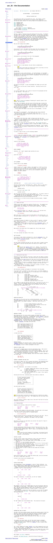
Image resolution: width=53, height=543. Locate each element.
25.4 (15, 25)
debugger (7, 164)
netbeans (7, 165)
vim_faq (7, 206)
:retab (21, 522)
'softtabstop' (23, 239)
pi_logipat (7, 196)
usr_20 (7, 37)
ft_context (7, 128)
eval (6, 105)
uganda (7, 79)
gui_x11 (7, 151)
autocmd (7, 104)
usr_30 (7, 47)
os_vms (7, 191)
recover (7, 92)
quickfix (7, 126)
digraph (7, 137)
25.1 (15, 22)
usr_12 (7, 34)
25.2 (15, 23)
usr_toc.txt (24, 29)
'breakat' (16, 342)
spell (6, 102)
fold (6, 109)
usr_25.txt (16, 10)
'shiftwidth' (39, 223)
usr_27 (7, 44)
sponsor (7, 16)
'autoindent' (19, 211)
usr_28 (7, 45)
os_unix (7, 190)
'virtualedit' (28, 464)
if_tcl (6, 161)
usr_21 (7, 38)
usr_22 (7, 39)
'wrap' (20, 67)
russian (7, 144)
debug (7, 78)
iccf (6, 15)
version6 (7, 172)
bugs (6, 18)
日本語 (46, 8)
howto (7, 72)
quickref (7, 12)
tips (6, 73)
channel (7, 108)
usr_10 (7, 32)
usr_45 (7, 57)
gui (6, 149)
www (6, 17)
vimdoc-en (10, 2)
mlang (7, 139)
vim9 (6, 118)
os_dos (7, 181)
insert (7, 86)
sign (6, 166)
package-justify (39, 183)
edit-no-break (38, 313)
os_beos (7, 180)
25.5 (15, 26)
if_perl (7, 159)
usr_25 (7, 42)
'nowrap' (41, 316)
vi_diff (7, 169)
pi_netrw (7, 197)
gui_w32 (7, 150)
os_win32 (7, 192)
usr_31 (7, 48)
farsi (6, 142)
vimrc (26, 190)
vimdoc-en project (38, 539)
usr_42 (7, 54)
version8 (7, 174)
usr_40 (7, 52)
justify (26, 183)
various (7, 91)
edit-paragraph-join (43, 359)
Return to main (8, 8)
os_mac (7, 183)
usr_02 (7, 24)
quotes (7, 75)
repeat (7, 89)
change (7, 87)
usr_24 (7, 41)
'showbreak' (16, 343)
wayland (7, 153)
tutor (6, 13)
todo (6, 76)
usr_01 (7, 23)
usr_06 (7, 28)
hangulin (7, 145)
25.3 (15, 24)
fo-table (39, 122)
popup (7, 117)
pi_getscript (7, 194)
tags (6, 71)
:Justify (30, 183)
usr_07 (7, 29)
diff (6, 103)
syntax (7, 123)
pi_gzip (7, 195)
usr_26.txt (24, 27)
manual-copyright (24, 536)
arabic (7, 141)
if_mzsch (7, 158)
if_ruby (7, 163)
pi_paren (7, 198)
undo (7, 88)
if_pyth (7, 160)
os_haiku (7, 182)
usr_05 (7, 27)
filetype (7, 125)
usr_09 (7, 31)
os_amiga (7, 179)
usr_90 (7, 64)
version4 (7, 170)
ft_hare (7, 129)
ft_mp (7, 130)
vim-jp (6, 2)
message (7, 74)
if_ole (7, 162)
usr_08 (7, 30)
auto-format (22, 101)
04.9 (27, 491)
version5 (7, 171)
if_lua (7, 157)
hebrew (7, 143)
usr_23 (7, 40)
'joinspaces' (26, 123)
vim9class (7, 119)
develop (7, 77)
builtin (7, 106)
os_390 (7, 178)
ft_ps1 (7, 131)
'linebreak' (16, 319)
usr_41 (7, 53)
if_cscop (7, 156)
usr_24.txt (24, 28)
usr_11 (7, 33)
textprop (7, 124)
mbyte (7, 138)
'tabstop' (27, 247)
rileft (6, 140)
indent (7, 122)
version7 (7, 173)
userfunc (7, 107)
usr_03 (7, 25)
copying (7, 14)
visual (7, 90)
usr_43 (7, 55)
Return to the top (8, 538)
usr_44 (7, 56)
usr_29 (7, 46)
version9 (7, 175)
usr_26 (7, 43)
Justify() (34, 183)
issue (46, 540)
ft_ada (7, 127)
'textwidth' (24, 38)
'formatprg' (16, 127)
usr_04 (7, 26)
